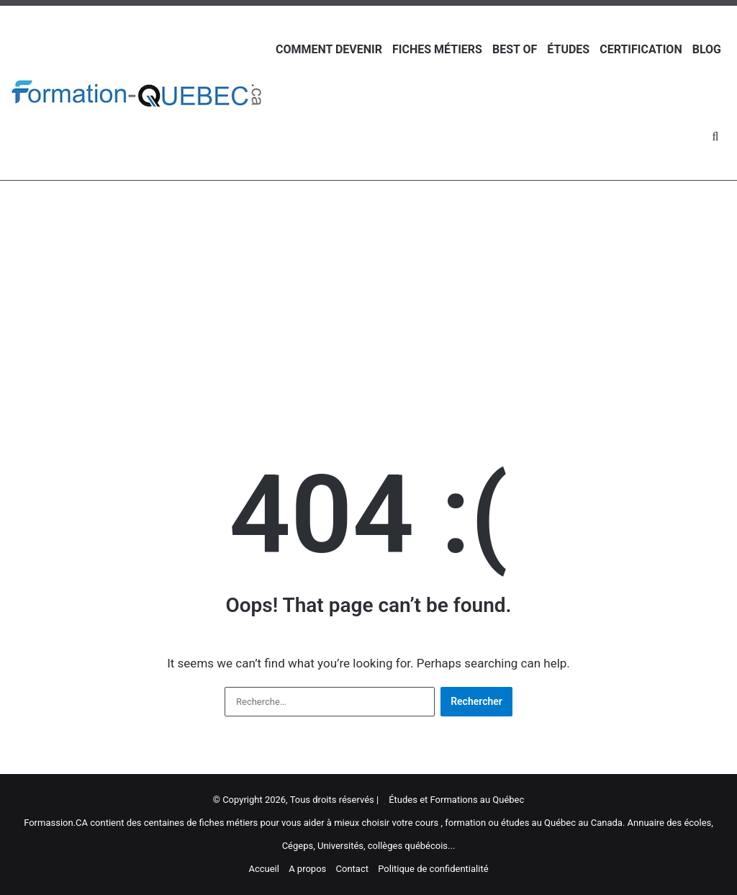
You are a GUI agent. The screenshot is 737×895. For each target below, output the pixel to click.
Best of (514, 49)
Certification (641, 49)
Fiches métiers (437, 49)
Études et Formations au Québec (456, 799)
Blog (706, 49)
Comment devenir (329, 49)
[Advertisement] (368, 296)
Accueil (263, 868)
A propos (307, 868)
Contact (352, 868)
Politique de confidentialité (433, 868)
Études (568, 49)
